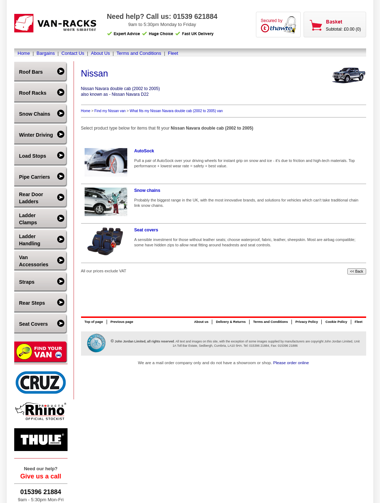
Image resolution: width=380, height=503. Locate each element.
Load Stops (32, 156)
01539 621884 (195, 16)
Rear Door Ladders (31, 198)
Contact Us (72, 53)
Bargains (46, 53)
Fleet (173, 53)
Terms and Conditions (139, 53)
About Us (100, 53)
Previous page (122, 322)
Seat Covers (33, 324)
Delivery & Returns (231, 322)
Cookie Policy (336, 322)
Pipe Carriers (34, 177)
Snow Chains (34, 114)
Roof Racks (33, 93)
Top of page (94, 322)
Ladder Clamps (28, 219)
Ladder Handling (30, 240)
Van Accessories (34, 261)
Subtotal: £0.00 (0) (343, 29)
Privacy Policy (306, 322)
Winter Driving (36, 135)
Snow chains (147, 190)
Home (24, 53)
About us (201, 322)
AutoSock (144, 150)
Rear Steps (32, 303)
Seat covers (146, 229)
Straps (27, 282)
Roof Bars (31, 72)
